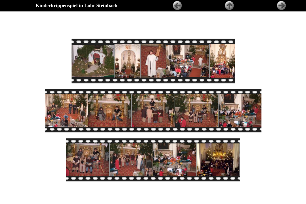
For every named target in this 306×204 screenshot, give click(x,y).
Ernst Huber (165, 202)
